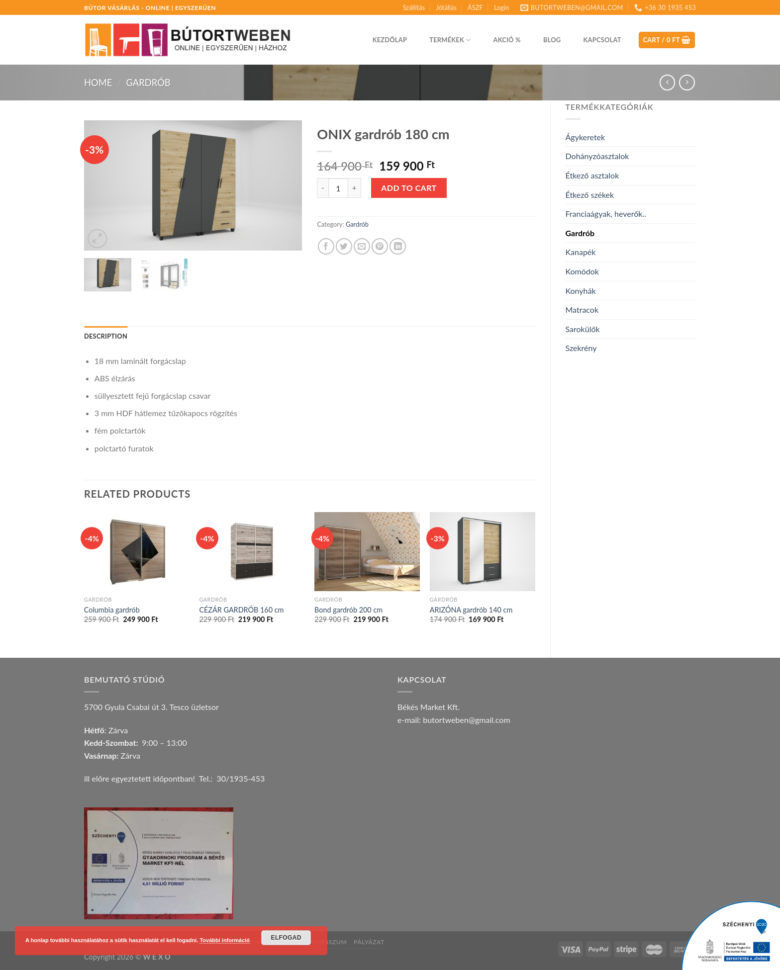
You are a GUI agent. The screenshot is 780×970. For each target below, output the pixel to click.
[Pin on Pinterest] (380, 246)
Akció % (507, 40)
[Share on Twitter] (344, 246)
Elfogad (286, 937)
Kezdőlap (390, 40)
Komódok (582, 271)
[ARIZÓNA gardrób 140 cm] (482, 551)
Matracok (582, 309)
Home (98, 82)
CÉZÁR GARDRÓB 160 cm (241, 610)
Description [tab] (105, 336)
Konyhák (581, 290)
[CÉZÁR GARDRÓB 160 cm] (251, 551)
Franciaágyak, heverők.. (606, 213)
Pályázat (369, 942)
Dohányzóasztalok (597, 156)
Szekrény (581, 348)
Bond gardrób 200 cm (348, 610)
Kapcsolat (602, 40)
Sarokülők (583, 329)
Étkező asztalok (592, 175)
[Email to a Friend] (362, 246)
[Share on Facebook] (326, 246)
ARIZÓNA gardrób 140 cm (471, 610)
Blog (552, 40)
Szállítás (414, 7)
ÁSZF (475, 7)
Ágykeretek (585, 137)
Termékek (450, 40)
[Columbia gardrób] (137, 551)
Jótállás (446, 7)
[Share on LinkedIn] (398, 246)
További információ (224, 940)
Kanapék (581, 252)
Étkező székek (590, 194)
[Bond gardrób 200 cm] (367, 551)
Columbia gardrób (112, 610)
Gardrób (148, 82)
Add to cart (408, 187)
